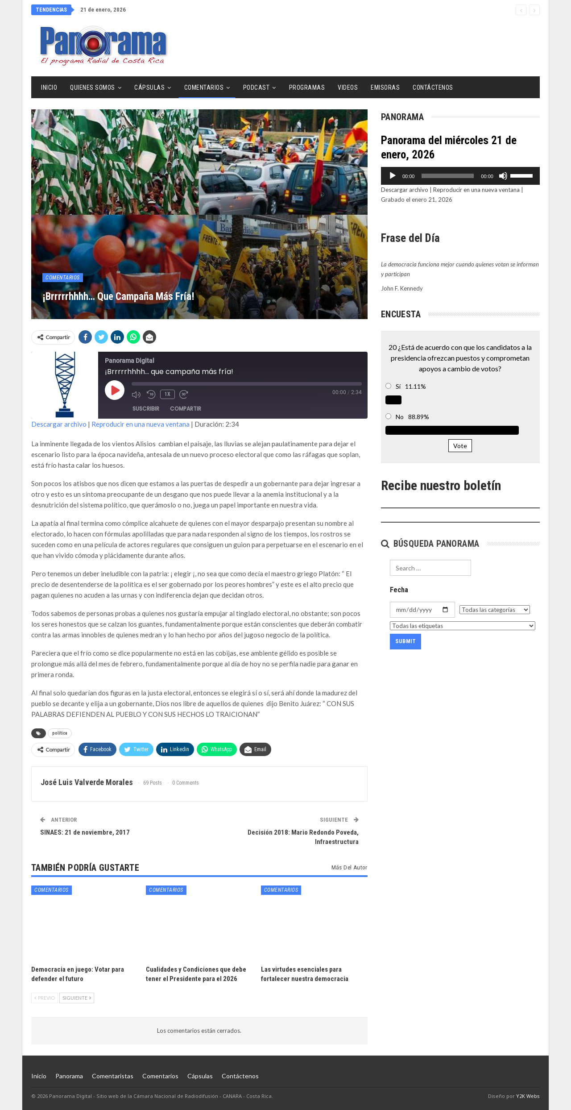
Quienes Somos (92, 87)
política (59, 733)
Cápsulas (149, 87)
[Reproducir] (392, 175)
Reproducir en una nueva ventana (140, 424)
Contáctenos (433, 87)
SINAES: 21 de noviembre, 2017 (85, 832)
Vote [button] (460, 445)
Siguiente (76, 998)
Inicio (49, 87)
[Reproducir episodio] (114, 390)
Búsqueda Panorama (430, 543)
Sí (398, 386)
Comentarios (204, 87)
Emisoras (385, 87)
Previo (44, 998)
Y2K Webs (528, 1096)
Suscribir (145, 408)
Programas (307, 87)
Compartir (185, 408)
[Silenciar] (503, 175)
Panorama (69, 1076)
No (400, 416)
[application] (460, 176)
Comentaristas (112, 1076)
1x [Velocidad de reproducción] (167, 394)
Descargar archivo (59, 424)
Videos (348, 87)
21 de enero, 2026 (103, 9)
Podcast (256, 87)
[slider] (448, 176)
